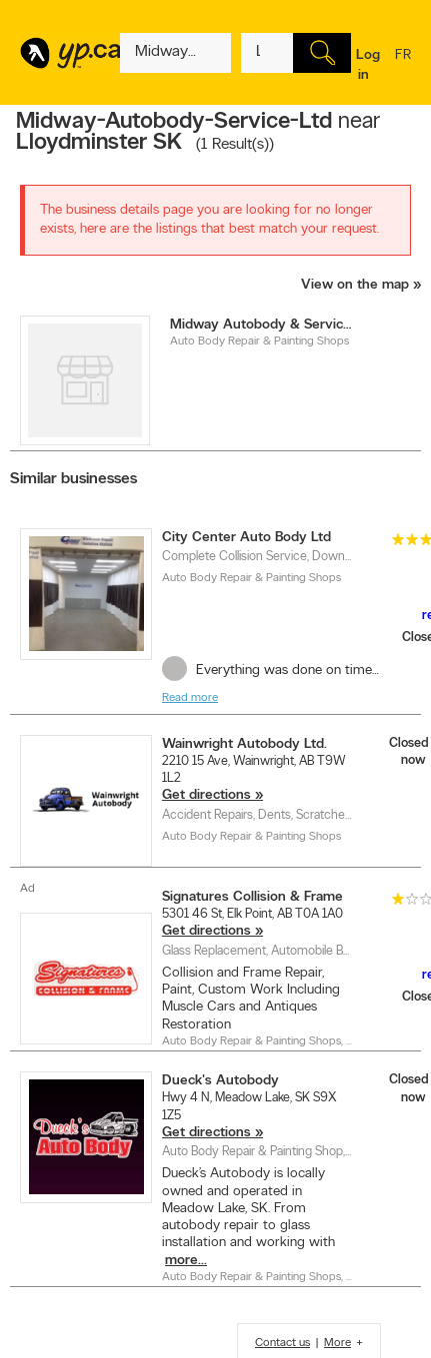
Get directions (206, 795)
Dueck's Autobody (220, 1080)
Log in (368, 65)
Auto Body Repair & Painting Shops (259, 341)
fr (403, 68)
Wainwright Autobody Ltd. (244, 744)
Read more (190, 698)
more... (186, 1260)
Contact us (282, 1343)
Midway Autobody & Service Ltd (262, 325)
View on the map (355, 285)
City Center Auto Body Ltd (246, 537)
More (337, 1343)
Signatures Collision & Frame (252, 897)
